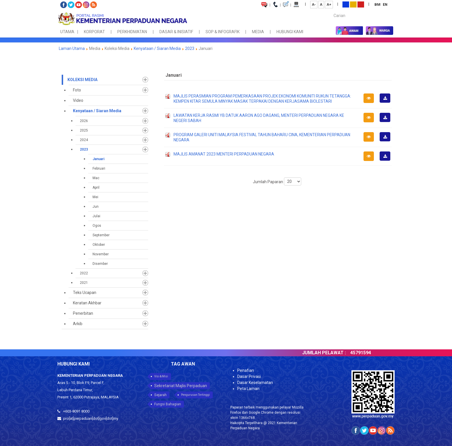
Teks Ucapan (84, 292)
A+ (329, 5)
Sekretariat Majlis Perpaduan (180, 385)
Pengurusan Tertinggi (195, 394)
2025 (84, 130)
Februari (99, 168)
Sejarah (160, 395)
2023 (189, 48)
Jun (96, 207)
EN (385, 4)
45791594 (366, 352)
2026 (84, 121)
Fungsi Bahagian (167, 404)
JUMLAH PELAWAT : (330, 352)
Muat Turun (386, 102)
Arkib (77, 323)
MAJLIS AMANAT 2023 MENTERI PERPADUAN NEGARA (224, 154)
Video (78, 100)
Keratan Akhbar (87, 303)
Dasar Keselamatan (255, 382)
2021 (84, 283)
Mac (96, 178)
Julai (96, 216)
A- (314, 5)
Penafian (245, 370)
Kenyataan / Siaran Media (157, 48)
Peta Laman (248, 388)
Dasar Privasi (249, 376)
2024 (84, 140)
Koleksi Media (82, 79)
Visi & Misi (161, 376)
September (101, 235)
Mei (95, 197)
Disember (100, 264)
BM (377, 4)
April (96, 187)
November (101, 254)
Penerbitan (83, 313)
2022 (84, 273)
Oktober (99, 245)
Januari (98, 159)
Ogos (97, 226)
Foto (77, 90)
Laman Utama (72, 48)
